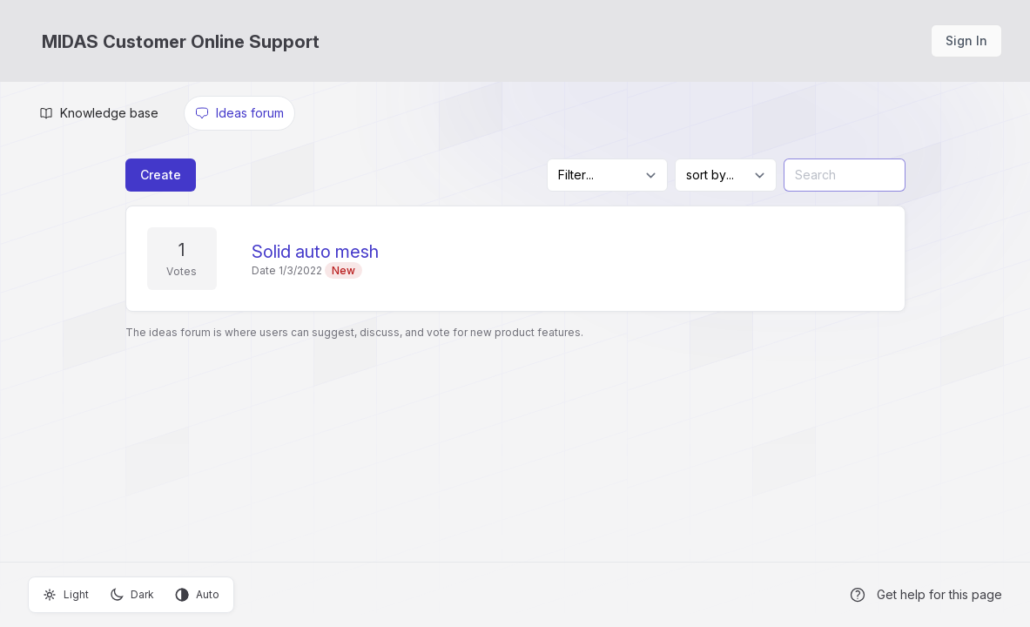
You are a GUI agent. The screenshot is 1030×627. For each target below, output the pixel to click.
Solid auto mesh (315, 251)
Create (160, 174)
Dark (132, 595)
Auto (197, 595)
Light (66, 595)
